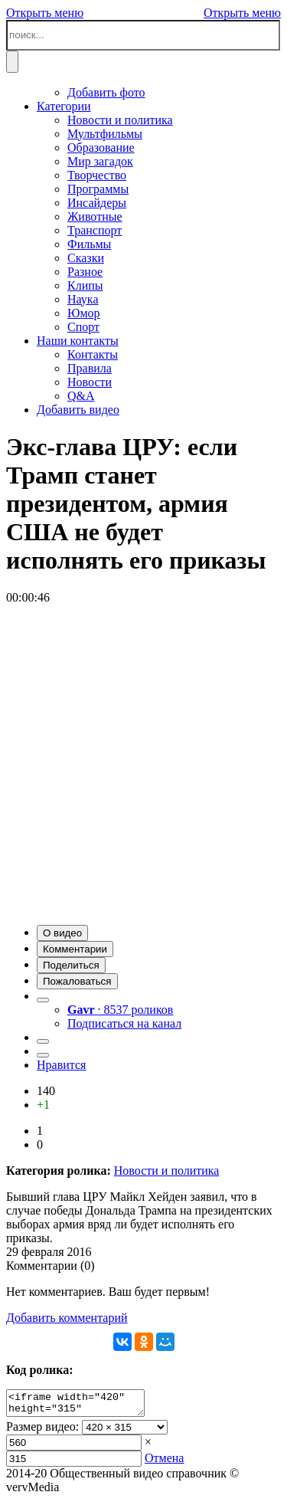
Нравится (61, 1064)
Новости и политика (167, 1170)
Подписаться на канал (124, 1023)
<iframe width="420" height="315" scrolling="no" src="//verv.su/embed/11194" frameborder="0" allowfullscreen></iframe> (83, 1405)
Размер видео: (42, 1431)
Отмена (164, 1462)
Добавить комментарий (67, 1317)
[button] (62, 933)
